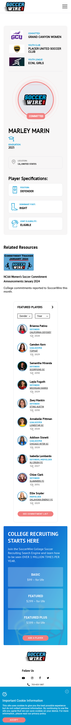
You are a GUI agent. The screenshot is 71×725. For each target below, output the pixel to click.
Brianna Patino (38, 326)
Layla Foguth (37, 381)
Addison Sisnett (39, 437)
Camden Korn (38, 344)
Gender (23, 316)
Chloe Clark (36, 474)
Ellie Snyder (37, 493)
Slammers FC (37, 481)
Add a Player (35, 638)
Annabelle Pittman (41, 419)
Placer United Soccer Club (44, 50)
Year (39, 316)
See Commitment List (35, 514)
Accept (14, 720)
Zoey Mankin (37, 400)
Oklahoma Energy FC (41, 499)
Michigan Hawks (39, 388)
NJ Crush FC (36, 462)
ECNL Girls (36, 63)
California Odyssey (40, 332)
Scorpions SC (37, 369)
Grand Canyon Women (44, 37)
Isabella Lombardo (40, 456)
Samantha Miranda (41, 363)
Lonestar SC (37, 425)
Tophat (34, 351)
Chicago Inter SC (39, 444)
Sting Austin (37, 406)
